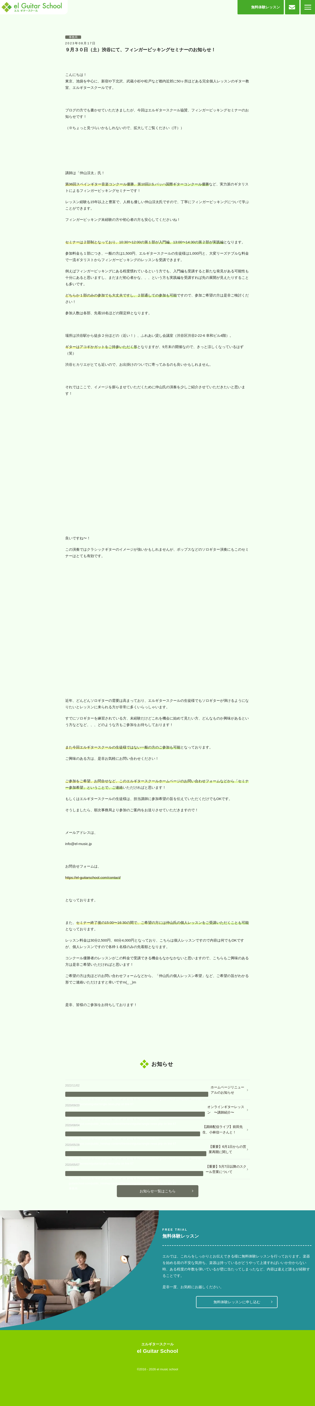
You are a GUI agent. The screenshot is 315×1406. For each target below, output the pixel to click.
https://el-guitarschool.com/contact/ (93, 877)
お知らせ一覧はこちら (158, 1191)
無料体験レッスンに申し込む (237, 1302)
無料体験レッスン (265, 7)
